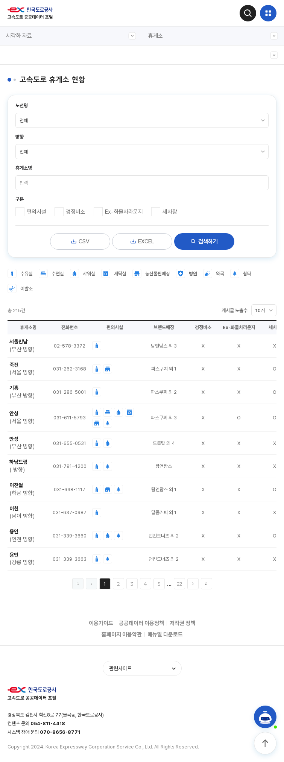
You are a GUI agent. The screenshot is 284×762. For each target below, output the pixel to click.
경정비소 (75, 211)
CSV (80, 241)
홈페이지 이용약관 (122, 634)
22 (179, 584)
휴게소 (213, 36)
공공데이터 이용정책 (141, 623)
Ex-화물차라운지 (124, 211)
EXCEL (142, 241)
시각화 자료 (71, 36)
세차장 (170, 211)
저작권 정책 (182, 623)
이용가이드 (101, 623)
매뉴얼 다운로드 (165, 634)
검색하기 (204, 241)
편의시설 (36, 211)
